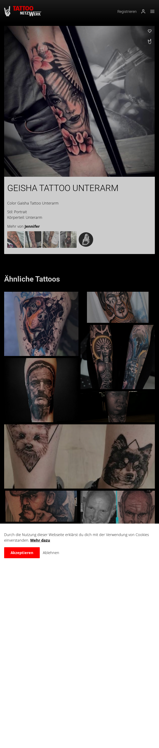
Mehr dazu (40, 540)
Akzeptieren (22, 552)
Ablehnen (51, 552)
